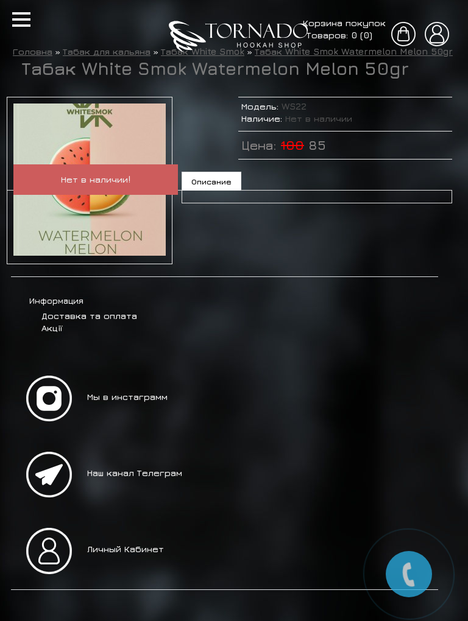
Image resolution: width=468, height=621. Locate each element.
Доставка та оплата (89, 315)
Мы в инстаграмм (127, 396)
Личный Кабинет (125, 549)
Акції (51, 328)
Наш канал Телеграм (134, 473)
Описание (211, 181)
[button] (21, 19)
